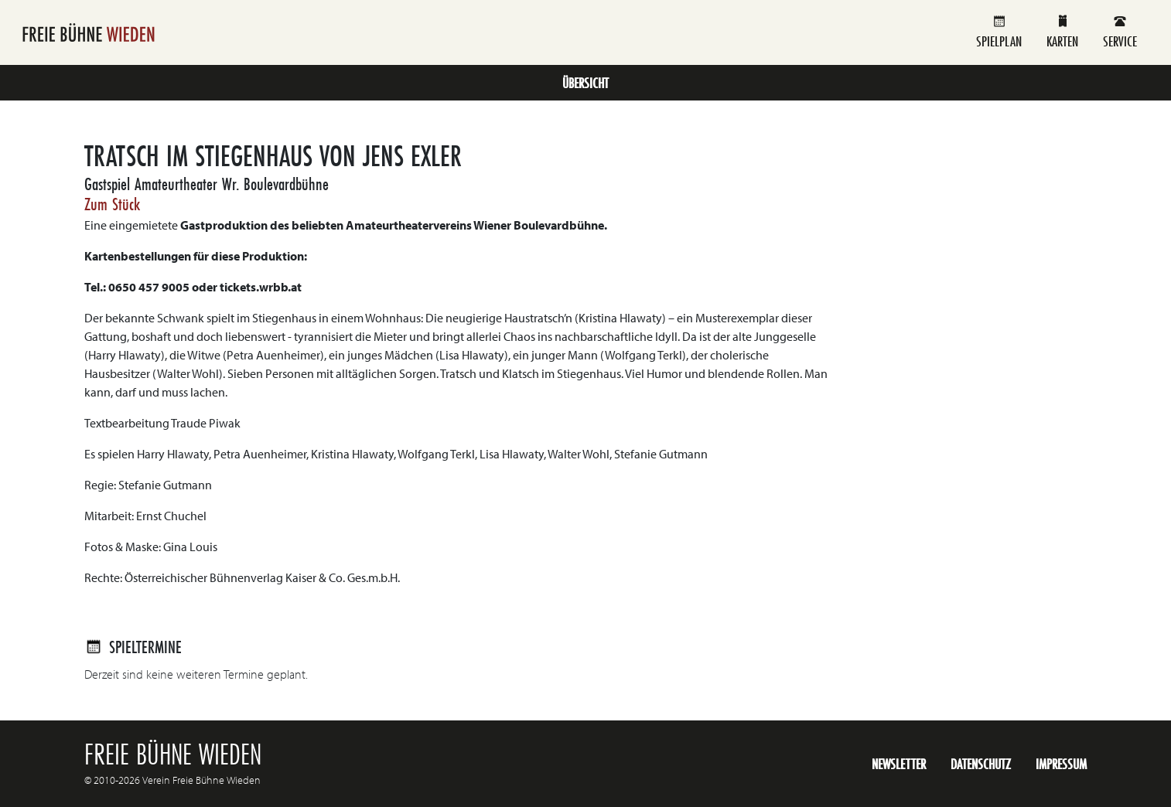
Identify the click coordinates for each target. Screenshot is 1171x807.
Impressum (1061, 764)
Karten (1062, 32)
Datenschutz (981, 764)
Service (1120, 32)
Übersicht (585, 83)
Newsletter (899, 764)
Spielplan (999, 32)
